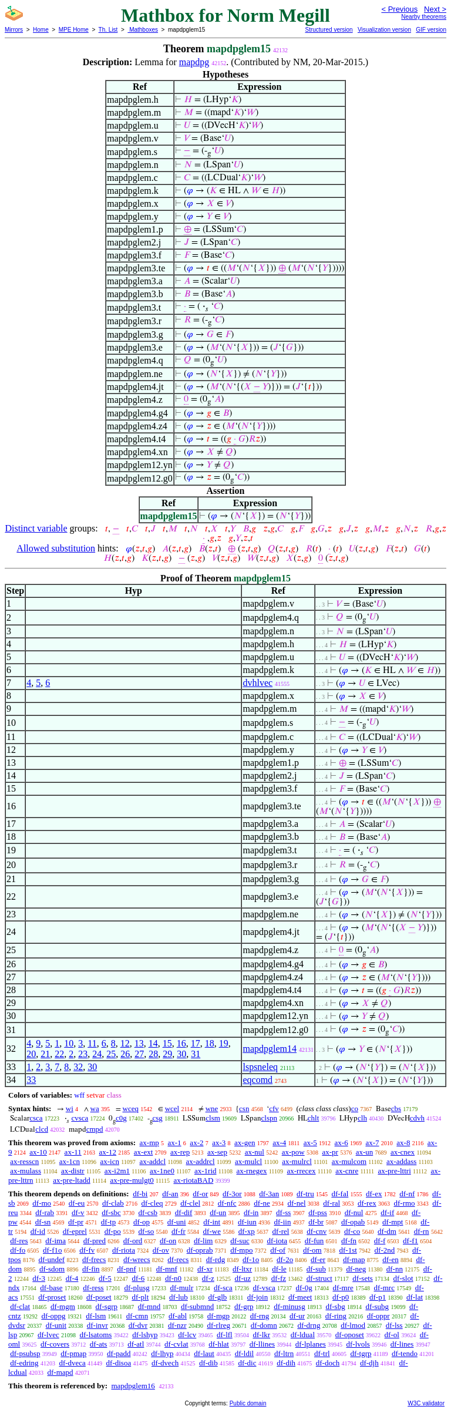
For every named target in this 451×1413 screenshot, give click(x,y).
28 (153, 1054)
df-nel (297, 1203)
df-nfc (227, 1203)
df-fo (17, 1250)
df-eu (77, 1203)
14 (153, 1043)
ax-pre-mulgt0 (131, 1180)
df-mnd (149, 1306)
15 (167, 1043)
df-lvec (48, 1334)
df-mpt (392, 1221)
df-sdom (52, 1268)
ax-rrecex (301, 1170)
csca (35, 1117)
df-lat (414, 1297)
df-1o (251, 1259)
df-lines (402, 1344)
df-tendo (405, 1353)
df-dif (184, 1212)
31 (195, 1054)
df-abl (178, 1315)
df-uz (243, 1278)
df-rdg (216, 1259)
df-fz (278, 1278)
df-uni (176, 1221)
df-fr (178, 1231)
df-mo (41, 1203)
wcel (172, 1108)
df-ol (392, 1334)
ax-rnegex (252, 1170)
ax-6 (341, 1142)
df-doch (327, 1362)
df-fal (339, 1193)
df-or (200, 1193)
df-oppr (378, 1315)
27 (139, 1054)
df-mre (342, 1287)
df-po (113, 1231)
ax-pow (293, 1152)
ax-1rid (205, 1170)
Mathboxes (142, 29)
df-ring (335, 1315)
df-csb (148, 1212)
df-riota (123, 1250)
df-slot (403, 1278)
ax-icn (109, 1161)
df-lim (203, 1240)
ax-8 (403, 1142)
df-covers (55, 1344)
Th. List (108, 29)
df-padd (118, 1353)
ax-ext (143, 1152)
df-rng (260, 1315)
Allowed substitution (55, 548)
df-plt (140, 1297)
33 (31, 1080)
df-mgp (218, 1315)
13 (139, 1043)
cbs (396, 1108)
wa (94, 1108)
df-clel (190, 1203)
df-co (352, 1231)
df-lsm (96, 1315)
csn (244, 1108)
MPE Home (74, 29)
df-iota (277, 1240)
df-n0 (173, 1278)
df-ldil (244, 1353)
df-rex (367, 1203)
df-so (146, 1231)
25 (111, 1054)
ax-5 (310, 1142)
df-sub (316, 1268)
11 (91, 1043)
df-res (19, 1240)
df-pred (94, 1240)
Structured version (328, 29)
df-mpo (241, 1250)
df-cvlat (176, 1344)
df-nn (394, 1268)
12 (125, 1043)
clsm (213, 1117)
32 (78, 1067)
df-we (212, 1231)
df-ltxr (242, 1268)
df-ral (331, 1203)
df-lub (178, 1297)
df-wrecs (136, 1259)
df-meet (300, 1297)
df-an (170, 1193)
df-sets (362, 1278)
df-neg (356, 1268)
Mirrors (14, 29)
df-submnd (197, 1306)
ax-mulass (25, 1170)
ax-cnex (403, 1152)
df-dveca (72, 1362)
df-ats (98, 1344)
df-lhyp (162, 1353)
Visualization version (384, 29)
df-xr (205, 1268)
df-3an (269, 1193)
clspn (269, 1117)
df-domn (264, 1325)
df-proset (52, 1297)
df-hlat (218, 1344)
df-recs (178, 1259)
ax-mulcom (349, 1161)
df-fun (314, 1240)
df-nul (354, 1212)
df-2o (285, 1259)
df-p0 (340, 1297)
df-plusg (136, 1287)
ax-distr (73, 1170)
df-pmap (73, 1353)
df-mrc (384, 1287)
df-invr (97, 1325)
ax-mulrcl (297, 1161)
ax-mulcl (248, 1161)
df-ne (262, 1203)
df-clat (20, 1306)
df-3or (232, 1193)
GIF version (431, 29)
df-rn (421, 1231)
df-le (279, 1268)
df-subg (377, 1306)
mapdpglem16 (132, 1385)
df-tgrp (360, 1353)
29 (167, 1054)
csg (158, 1117)
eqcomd (257, 1080)
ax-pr (330, 1152)
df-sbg (335, 1306)
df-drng (308, 1325)
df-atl (135, 1344)
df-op (141, 1221)
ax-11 (73, 1152)
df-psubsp (25, 1353)
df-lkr (261, 1334)
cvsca (79, 1117)
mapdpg (194, 62)
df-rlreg (218, 1325)
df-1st (347, 1250)
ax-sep (217, 1152)
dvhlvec (257, 683)
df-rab (44, 1212)
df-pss (317, 1212)
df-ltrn (284, 1353)
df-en (390, 1259)
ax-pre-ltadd (71, 1180)
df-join (257, 1297)
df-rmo (404, 1203)
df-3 (38, 1278)
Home (41, 29)
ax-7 (372, 1142)
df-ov (161, 1250)
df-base (51, 1287)
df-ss (283, 1212)
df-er (318, 1259)
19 (223, 1043)
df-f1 (410, 1240)
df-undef (51, 1259)
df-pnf (126, 1268)
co (354, 1108)
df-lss (394, 1325)
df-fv (87, 1250)
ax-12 (107, 1152)
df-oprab (200, 1250)
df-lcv (187, 1334)
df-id (38, 1231)
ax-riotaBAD (193, 1180)
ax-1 (174, 1142)
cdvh (417, 1117)
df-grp (244, 1306)
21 (45, 1054)
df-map (354, 1259)
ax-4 (279, 1142)
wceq (131, 1108)
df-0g (304, 1287)
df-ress (93, 1287)
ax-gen (244, 1142)
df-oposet (349, 1334)
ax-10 (38, 1152)
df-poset (99, 1297)
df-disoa (119, 1362)
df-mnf (166, 1268)
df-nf (407, 1193)
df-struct (319, 1278)
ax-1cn (69, 1161)
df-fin (91, 1268)
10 (68, 1043)
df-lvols (357, 1344)
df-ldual (303, 1334)
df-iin (282, 1221)
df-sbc (111, 1212)
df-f (380, 1240)
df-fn (348, 1240)
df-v (78, 1212)
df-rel (281, 1231)
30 (181, 1054)
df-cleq (152, 1203)
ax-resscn (24, 1161)
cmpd (94, 1129)
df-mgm (63, 1306)
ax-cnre (346, 1170)
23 (82, 1054)
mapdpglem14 (270, 1049)
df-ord (133, 1240)
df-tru (305, 1193)
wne (212, 1108)
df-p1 (377, 1297)
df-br (316, 1221)
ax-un (364, 1152)
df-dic (247, 1362)
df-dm (387, 1231)
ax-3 (219, 1142)
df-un (218, 1212)
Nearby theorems (423, 17)
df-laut (204, 1353)
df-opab (353, 1221)
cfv (274, 1108)
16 (181, 1043)
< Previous (399, 9)
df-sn (43, 1221)
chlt (313, 1117)
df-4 (72, 1278)
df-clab (113, 1203)
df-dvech (165, 1362)
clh (362, 1117)
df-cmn (137, 1315)
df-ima (55, 1240)
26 (125, 1054)
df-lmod (353, 1325)
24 (97, 1054)
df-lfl (225, 1334)
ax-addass (401, 1161)
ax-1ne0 (162, 1170)
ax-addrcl (200, 1161)
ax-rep (180, 1152)
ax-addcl (152, 1161)
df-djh (369, 1362)
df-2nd (385, 1250)
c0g (121, 1117)
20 (31, 1054)
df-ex (374, 1193)
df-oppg (53, 1315)
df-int (211, 1221)
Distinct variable (36, 528)
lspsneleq (260, 1067)
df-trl (322, 1353)
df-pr (75, 1221)
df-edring (24, 1362)
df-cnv (317, 1231)
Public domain (248, 1403)
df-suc (240, 1240)
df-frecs (94, 1259)
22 (59, 1054)
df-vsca (264, 1287)
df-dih (286, 1362)
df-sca (223, 1287)
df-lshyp (144, 1334)
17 (195, 1043)
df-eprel (75, 1231)
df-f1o (52, 1250)
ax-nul (254, 1152)
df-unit (56, 1325)
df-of (277, 1250)
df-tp (108, 1221)
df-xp (246, 1231)
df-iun (247, 1221)
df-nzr (177, 1325)
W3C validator (426, 1403)
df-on (168, 1240)
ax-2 (196, 1142)
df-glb (217, 1297)
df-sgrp (107, 1306)
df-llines (262, 1344)
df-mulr (182, 1287)
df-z (208, 1278)
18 (209, 1043)
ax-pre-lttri (394, 1170)
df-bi (140, 1193)
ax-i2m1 (117, 1170)
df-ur (297, 1315)
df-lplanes (310, 1344)
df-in (251, 1212)
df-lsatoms (95, 1334)
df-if (387, 1212)
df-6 (138, 1278)
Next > (435, 9)
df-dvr (138, 1325)
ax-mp (149, 1142)
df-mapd (60, 1372)
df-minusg (289, 1306)
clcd (41, 1129)
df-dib (208, 1362)
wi (69, 1108)
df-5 (105, 1278)
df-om (312, 1250)
